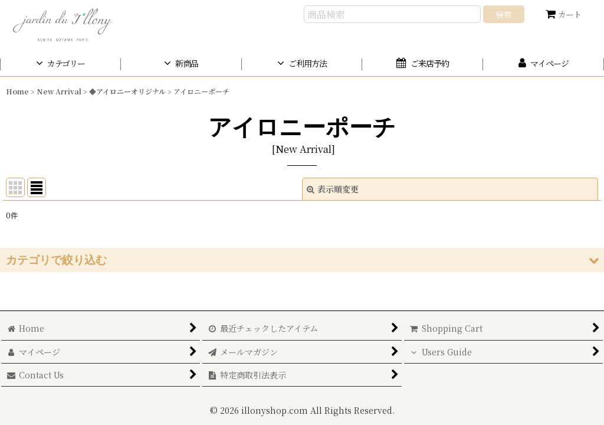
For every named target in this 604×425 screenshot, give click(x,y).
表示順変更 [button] (333, 189)
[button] (302, 260)
